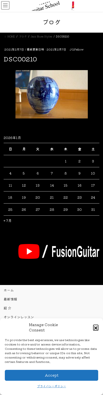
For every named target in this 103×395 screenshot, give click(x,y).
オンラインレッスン (19, 317)
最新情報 (10, 299)
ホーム (9, 290)
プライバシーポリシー (51, 386)
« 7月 (8, 220)
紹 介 (7, 308)
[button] (95, 327)
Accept (51, 375)
